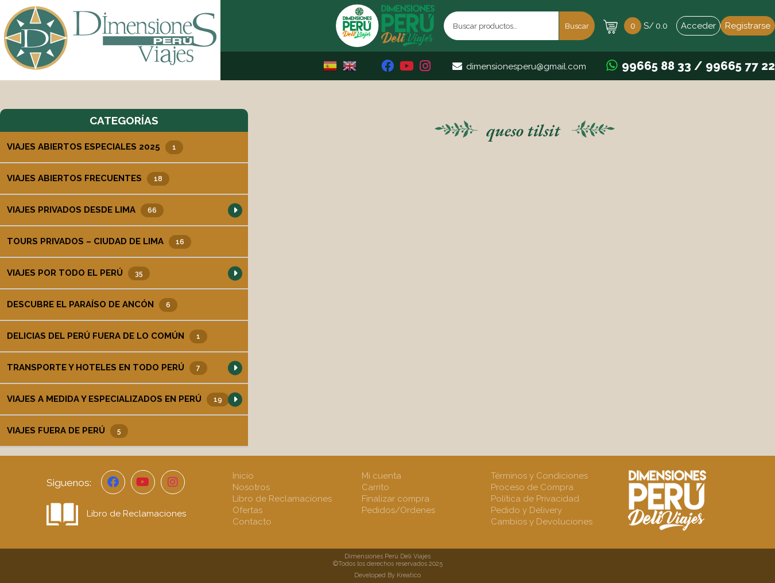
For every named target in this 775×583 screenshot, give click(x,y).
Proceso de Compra (532, 487)
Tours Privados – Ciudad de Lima (99, 242)
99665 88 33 (656, 66)
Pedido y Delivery (526, 510)
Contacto (252, 522)
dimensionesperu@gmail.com (526, 66)
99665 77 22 (740, 66)
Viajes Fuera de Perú (67, 431)
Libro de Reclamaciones (116, 513)
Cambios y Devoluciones (541, 522)
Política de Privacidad (535, 499)
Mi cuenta (381, 476)
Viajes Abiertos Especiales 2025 (95, 147)
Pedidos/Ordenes (398, 510)
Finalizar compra (395, 499)
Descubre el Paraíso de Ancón (92, 305)
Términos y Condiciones (539, 476)
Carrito (375, 487)
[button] (235, 210)
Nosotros (251, 487)
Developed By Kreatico (387, 575)
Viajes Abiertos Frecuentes (88, 179)
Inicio (243, 476)
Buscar (577, 25)
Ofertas (247, 510)
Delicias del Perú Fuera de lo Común (107, 336)
